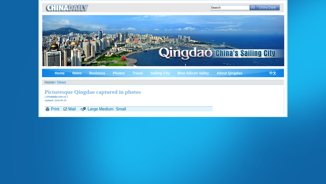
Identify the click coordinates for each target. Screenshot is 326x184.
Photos (119, 73)
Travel (137, 73)
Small (121, 109)
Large (93, 109)
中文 (272, 73)
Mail (72, 109)
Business (97, 73)
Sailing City (160, 73)
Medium (106, 109)
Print (55, 109)
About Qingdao (229, 73)
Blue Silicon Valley (193, 73)
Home (60, 73)
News (77, 73)
